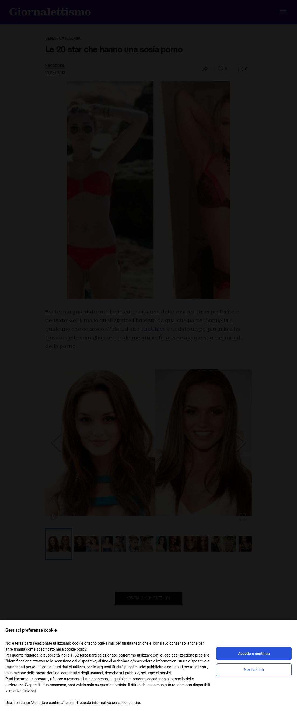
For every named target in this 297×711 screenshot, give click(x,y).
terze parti (88, 655)
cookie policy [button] (75, 649)
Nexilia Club (254, 670)
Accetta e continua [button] (254, 653)
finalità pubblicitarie (128, 667)
